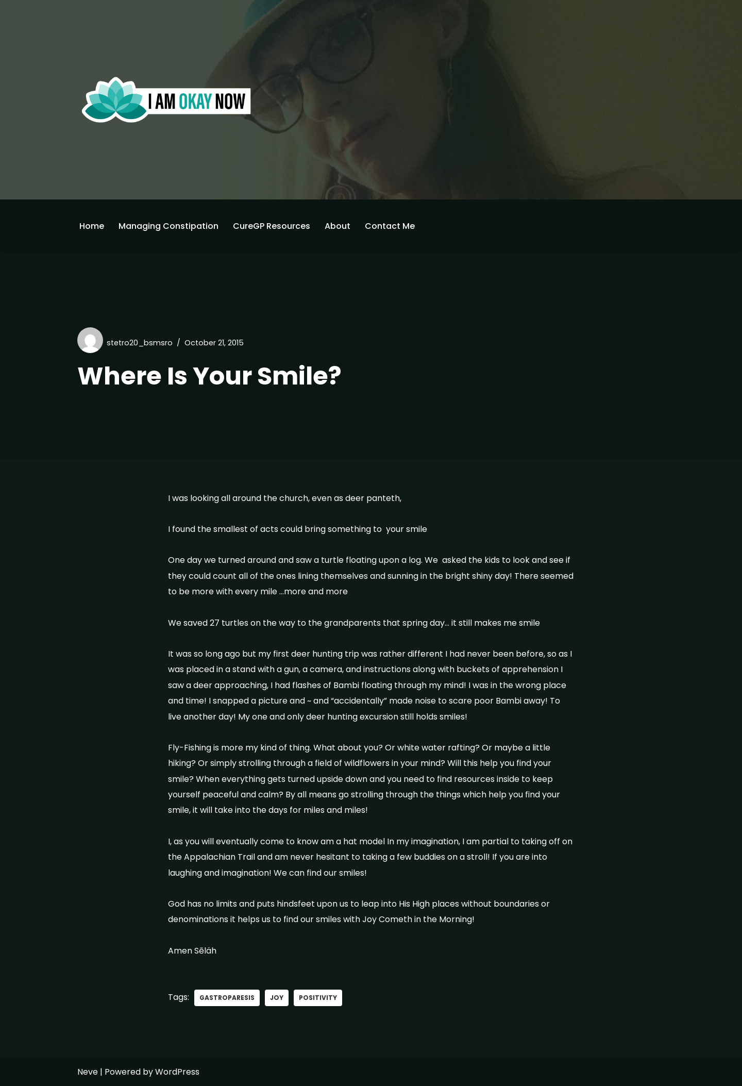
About (337, 226)
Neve (87, 1072)
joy (276, 997)
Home (91, 226)
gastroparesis (227, 997)
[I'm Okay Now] (166, 99)
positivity (318, 997)
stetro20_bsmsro (140, 343)
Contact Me (390, 226)
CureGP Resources (271, 226)
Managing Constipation (168, 226)
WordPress (177, 1072)
